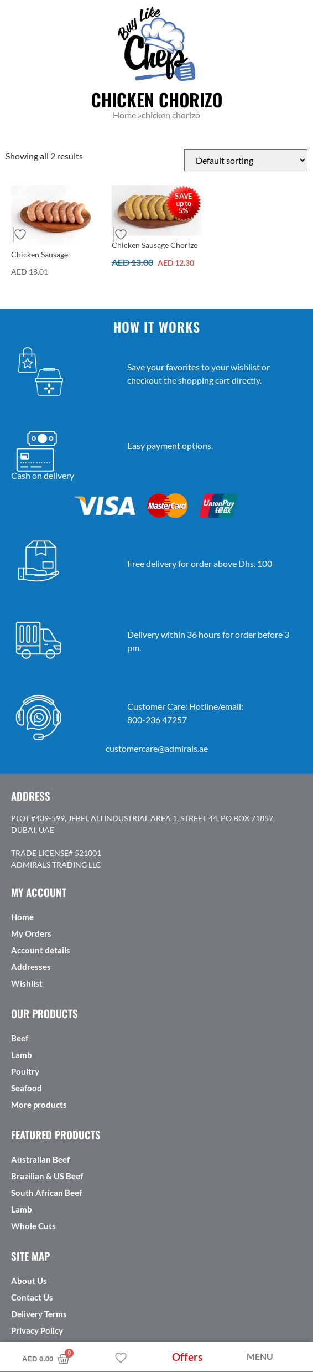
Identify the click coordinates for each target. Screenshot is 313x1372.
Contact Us (32, 1297)
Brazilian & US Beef (47, 1176)
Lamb (21, 1055)
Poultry (25, 1071)
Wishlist (27, 983)
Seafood (26, 1088)
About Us (29, 1281)
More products (39, 1105)
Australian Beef (40, 1159)
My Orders (31, 933)
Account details (40, 950)
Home (22, 917)
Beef (19, 1038)
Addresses (31, 967)
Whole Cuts (33, 1226)
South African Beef (46, 1193)
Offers (187, 1356)
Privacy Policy (37, 1330)
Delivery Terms (39, 1314)
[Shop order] (245, 160)
